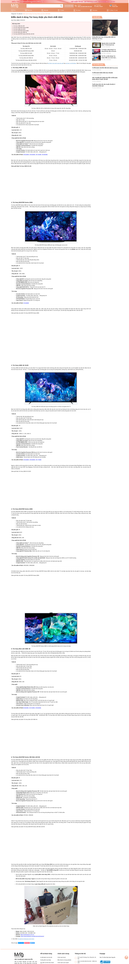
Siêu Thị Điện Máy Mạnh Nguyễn (107, 957)
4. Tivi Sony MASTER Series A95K (20, 30)
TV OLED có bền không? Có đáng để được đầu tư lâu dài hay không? (109, 50)
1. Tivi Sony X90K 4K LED (18, 26)
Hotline (83, 6)
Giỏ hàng (113, 6)
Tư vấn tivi (19, 13)
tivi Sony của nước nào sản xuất (55, 63)
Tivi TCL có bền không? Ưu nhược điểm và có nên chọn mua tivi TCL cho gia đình (109, 57)
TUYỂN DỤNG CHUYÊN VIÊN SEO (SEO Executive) (105, 67)
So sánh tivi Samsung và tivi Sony (26, 938)
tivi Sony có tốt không (71, 63)
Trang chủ (13, 13)
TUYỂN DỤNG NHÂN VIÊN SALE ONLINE (102, 72)
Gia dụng (95, 10)
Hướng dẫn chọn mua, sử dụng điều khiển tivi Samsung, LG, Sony (103, 38)
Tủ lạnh (62, 10)
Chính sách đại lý (62, 957)
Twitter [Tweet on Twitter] (32, 942)
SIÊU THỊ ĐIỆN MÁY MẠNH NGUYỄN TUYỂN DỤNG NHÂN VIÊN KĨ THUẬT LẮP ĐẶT (105, 78)
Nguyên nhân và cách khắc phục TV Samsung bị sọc (108, 44)
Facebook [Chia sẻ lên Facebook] (20, 942)
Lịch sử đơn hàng (69, 5)
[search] (61, 5)
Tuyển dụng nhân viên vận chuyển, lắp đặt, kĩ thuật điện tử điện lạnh (103, 85)
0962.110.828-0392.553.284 (84, 961)
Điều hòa (30, 10)
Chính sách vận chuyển (63, 962)
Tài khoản (98, 6)
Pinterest (27, 942)
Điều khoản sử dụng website (64, 960)
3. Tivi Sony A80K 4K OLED (18, 29)
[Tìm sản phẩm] (45, 6)
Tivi (14, 10)
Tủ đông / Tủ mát (113, 10)
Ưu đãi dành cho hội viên (46, 957)
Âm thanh (78, 10)
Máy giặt (46, 10)
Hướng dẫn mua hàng (45, 960)
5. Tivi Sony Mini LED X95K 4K (19, 32)
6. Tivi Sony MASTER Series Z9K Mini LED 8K (23, 34)
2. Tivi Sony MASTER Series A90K (20, 27)
